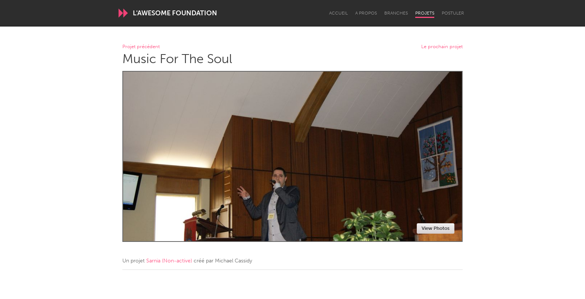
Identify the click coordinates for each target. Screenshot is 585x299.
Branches (396, 13)
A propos (366, 13)
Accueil (338, 13)
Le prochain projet (442, 46)
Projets (424, 13)
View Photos (436, 228)
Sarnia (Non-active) (169, 261)
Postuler (453, 13)
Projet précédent (141, 46)
